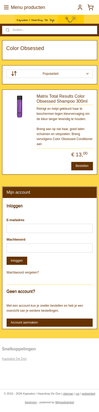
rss (77, 393)
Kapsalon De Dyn (14, 359)
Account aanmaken (24, 322)
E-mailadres (16, 220)
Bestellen (82, 166)
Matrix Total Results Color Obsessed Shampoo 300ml (62, 98)
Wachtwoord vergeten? (23, 272)
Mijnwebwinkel (64, 402)
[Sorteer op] (50, 74)
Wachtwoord (16, 239)
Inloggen (17, 260)
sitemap (68, 393)
